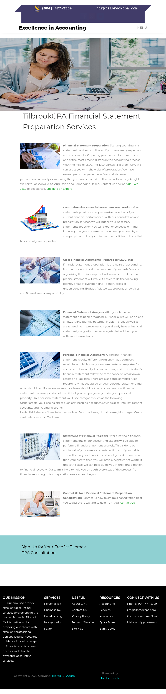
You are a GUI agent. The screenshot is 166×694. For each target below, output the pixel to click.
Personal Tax (53, 603)
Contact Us (79, 610)
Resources (106, 616)
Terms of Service (83, 622)
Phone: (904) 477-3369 (142, 603)
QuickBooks (107, 622)
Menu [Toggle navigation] (142, 27)
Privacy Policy (81, 616)
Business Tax (52, 610)
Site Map (79, 628)
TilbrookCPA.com (63, 675)
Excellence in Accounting (52, 28)
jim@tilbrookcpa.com (142, 610)
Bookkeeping (53, 616)
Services (106, 610)
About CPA (79, 603)
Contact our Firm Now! (142, 616)
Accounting (107, 603)
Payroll (52, 628)
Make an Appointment (143, 622)
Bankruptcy (107, 628)
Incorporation (53, 622)
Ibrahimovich (110, 678)
